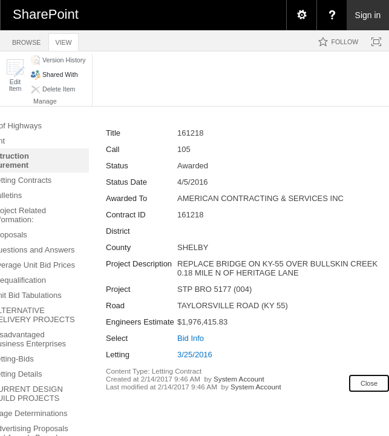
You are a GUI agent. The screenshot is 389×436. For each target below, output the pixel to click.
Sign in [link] (368, 15)
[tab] (26, 40)
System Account (239, 379)
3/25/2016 (194, 354)
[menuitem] (301, 15)
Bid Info (190, 338)
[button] (15, 75)
